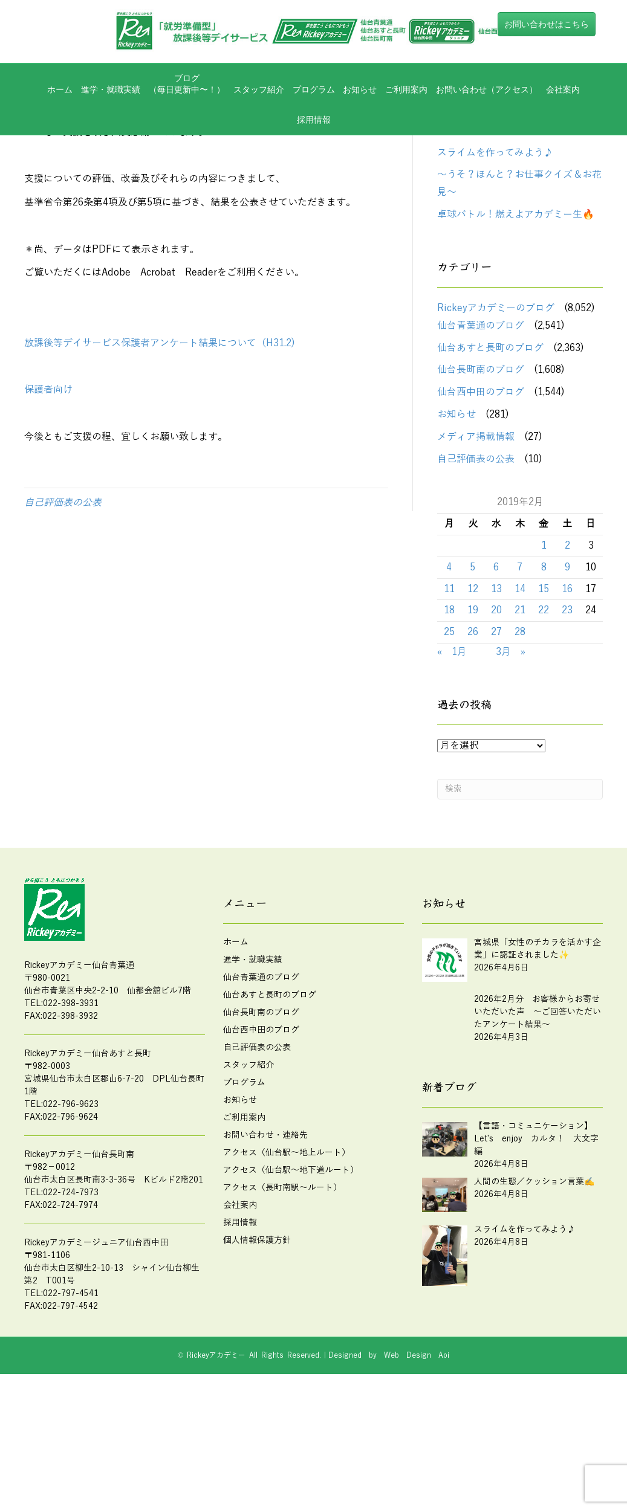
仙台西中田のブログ (480, 500)
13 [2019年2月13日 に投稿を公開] (496, 697)
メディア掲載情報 (476, 545)
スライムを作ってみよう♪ (495, 261)
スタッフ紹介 (258, 89)
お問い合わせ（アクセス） (487, 89)
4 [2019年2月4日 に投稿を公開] (449, 675)
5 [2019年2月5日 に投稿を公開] (472, 675)
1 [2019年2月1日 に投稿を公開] (544, 653)
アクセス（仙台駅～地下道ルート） (291, 1278)
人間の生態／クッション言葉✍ (506, 238)
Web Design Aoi (416, 1463)
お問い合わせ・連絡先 (265, 1243)
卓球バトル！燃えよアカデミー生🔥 (515, 323)
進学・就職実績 (110, 89)
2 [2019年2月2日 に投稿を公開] (567, 653)
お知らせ (360, 89)
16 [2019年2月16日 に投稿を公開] (567, 697)
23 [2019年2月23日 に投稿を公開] (567, 719)
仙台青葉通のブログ (480, 433)
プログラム (314, 89)
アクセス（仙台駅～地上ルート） (286, 1260)
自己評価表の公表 (63, 610)
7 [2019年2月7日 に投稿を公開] (519, 675)
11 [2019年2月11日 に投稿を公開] (449, 697)
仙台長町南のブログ (480, 478)
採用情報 (314, 119)
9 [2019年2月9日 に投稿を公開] (567, 675)
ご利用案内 (406, 89)
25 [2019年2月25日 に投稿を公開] (449, 740)
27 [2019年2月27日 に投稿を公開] (496, 740)
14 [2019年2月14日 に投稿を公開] (520, 697)
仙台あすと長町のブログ (490, 456)
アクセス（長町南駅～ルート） (282, 1295)
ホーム (60, 89)
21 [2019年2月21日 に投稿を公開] (520, 719)
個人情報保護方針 (257, 1348)
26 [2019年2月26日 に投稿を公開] (472, 740)
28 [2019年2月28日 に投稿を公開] (520, 740)
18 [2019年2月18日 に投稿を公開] (449, 719)
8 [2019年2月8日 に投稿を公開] (544, 675)
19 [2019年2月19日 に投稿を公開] (472, 719)
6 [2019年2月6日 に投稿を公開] (496, 675)
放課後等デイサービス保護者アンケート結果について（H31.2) (159, 451)
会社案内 (563, 89)
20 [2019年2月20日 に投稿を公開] (496, 719)
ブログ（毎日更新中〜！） (187, 84)
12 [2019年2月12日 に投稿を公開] (472, 697)
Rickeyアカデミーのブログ (495, 416)
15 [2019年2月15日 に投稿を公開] (543, 697)
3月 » (510, 760)
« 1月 (452, 760)
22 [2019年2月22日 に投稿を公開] (543, 719)
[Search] (520, 897)
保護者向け (48, 498)
